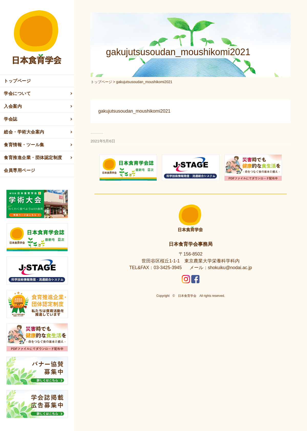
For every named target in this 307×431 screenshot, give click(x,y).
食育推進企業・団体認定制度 (38, 157)
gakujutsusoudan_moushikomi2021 (134, 111)
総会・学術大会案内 (38, 132)
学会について (38, 93)
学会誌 (38, 119)
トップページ (17, 81)
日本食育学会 (187, 296)
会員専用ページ (19, 170)
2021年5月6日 (103, 141)
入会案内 (38, 106)
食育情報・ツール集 (38, 145)
